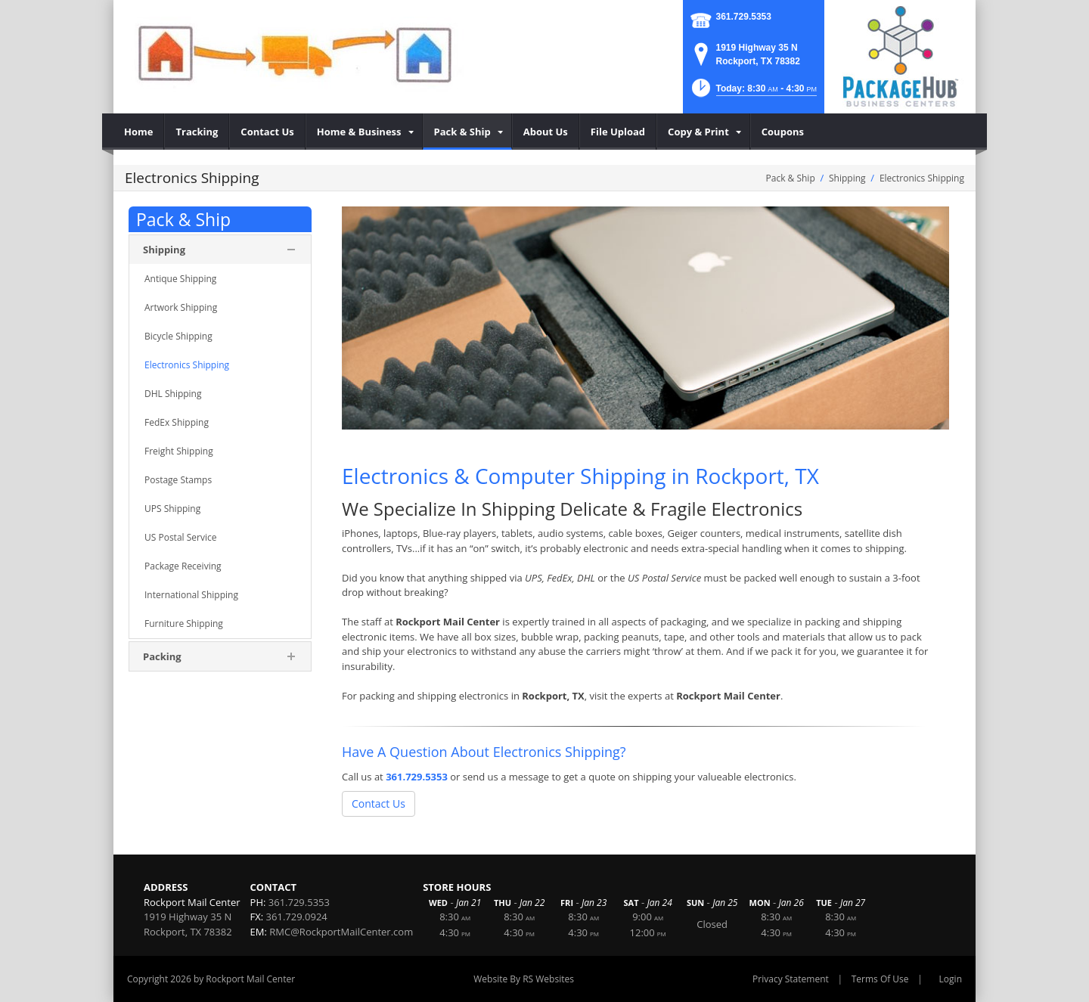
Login (950, 979)
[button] (753, 92)
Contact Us (378, 803)
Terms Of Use (880, 979)
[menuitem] (138, 131)
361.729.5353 (743, 16)
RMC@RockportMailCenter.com (341, 931)
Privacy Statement (790, 979)
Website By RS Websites (523, 979)
